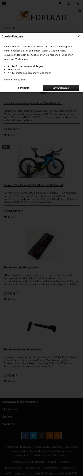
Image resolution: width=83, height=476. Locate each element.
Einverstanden (61, 87)
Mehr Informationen (15, 79)
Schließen (23, 87)
